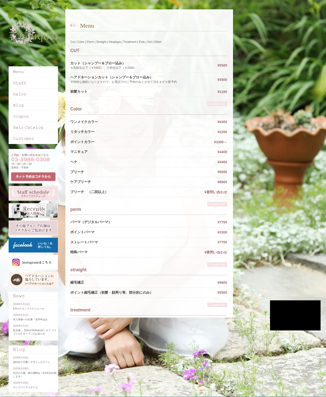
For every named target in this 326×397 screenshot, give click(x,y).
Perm (90, 42)
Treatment (129, 42)
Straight (101, 42)
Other (158, 42)
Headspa (115, 42)
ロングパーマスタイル (25, 387)
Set (149, 42)
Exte (142, 42)
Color (80, 42)
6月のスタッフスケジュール (28, 308)
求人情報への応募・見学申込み (30, 319)
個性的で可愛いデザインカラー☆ (31, 362)
